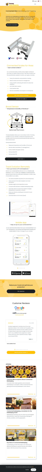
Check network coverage (21, 95)
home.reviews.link (19, 315)
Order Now (21, 291)
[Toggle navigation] (35, 4)
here (33, 466)
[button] (35, 1)
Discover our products (12, 25)
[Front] (12, 4)
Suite (30, 339)
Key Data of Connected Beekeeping (17, 442)
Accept (33, 469)
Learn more (21, 159)
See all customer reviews (21, 352)
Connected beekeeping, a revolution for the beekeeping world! (19, 411)
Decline (27, 469)
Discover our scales (21, 99)
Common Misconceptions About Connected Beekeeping (19, 380)
